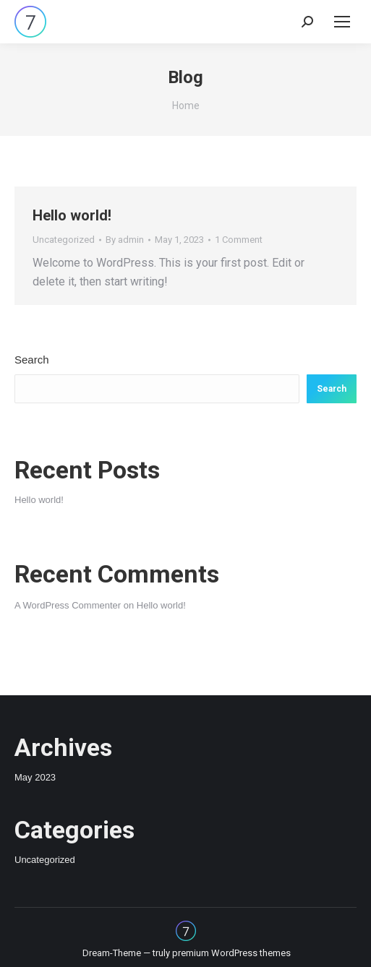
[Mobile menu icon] (342, 21)
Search (31, 359)
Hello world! (72, 215)
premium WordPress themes (231, 952)
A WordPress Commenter (67, 605)
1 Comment (239, 239)
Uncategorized (64, 239)
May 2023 (35, 777)
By (125, 239)
